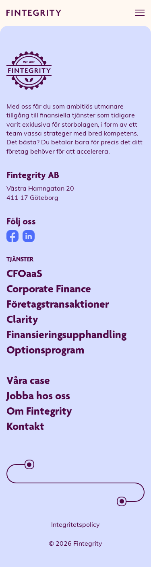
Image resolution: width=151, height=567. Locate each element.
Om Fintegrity (39, 410)
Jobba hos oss (38, 395)
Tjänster (19, 259)
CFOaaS (24, 273)
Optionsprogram (45, 349)
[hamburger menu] (140, 12)
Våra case (28, 380)
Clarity (22, 319)
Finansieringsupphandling (66, 334)
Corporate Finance (48, 288)
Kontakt (25, 426)
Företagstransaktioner (57, 303)
